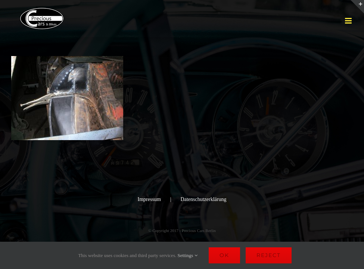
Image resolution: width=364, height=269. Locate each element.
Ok (224, 255)
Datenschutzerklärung (204, 199)
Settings (187, 255)
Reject (268, 255)
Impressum (149, 199)
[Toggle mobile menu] (349, 21)
